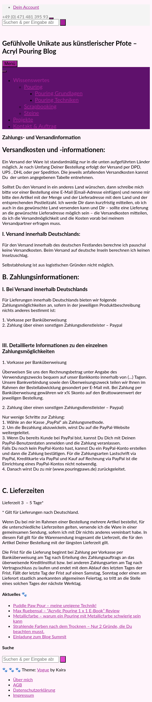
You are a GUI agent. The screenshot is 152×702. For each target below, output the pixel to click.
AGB (17, 684)
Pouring (33, 86)
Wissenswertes (31, 80)
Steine (31, 112)
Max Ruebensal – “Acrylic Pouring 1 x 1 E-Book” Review (66, 610)
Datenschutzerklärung (34, 689)
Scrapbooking (40, 106)
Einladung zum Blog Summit (39, 636)
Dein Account (26, 7)
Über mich (23, 679)
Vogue (43, 669)
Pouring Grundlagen (59, 93)
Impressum (23, 695)
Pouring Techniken (57, 99)
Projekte (23, 119)
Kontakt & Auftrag (34, 126)
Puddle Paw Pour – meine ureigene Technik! (54, 605)
